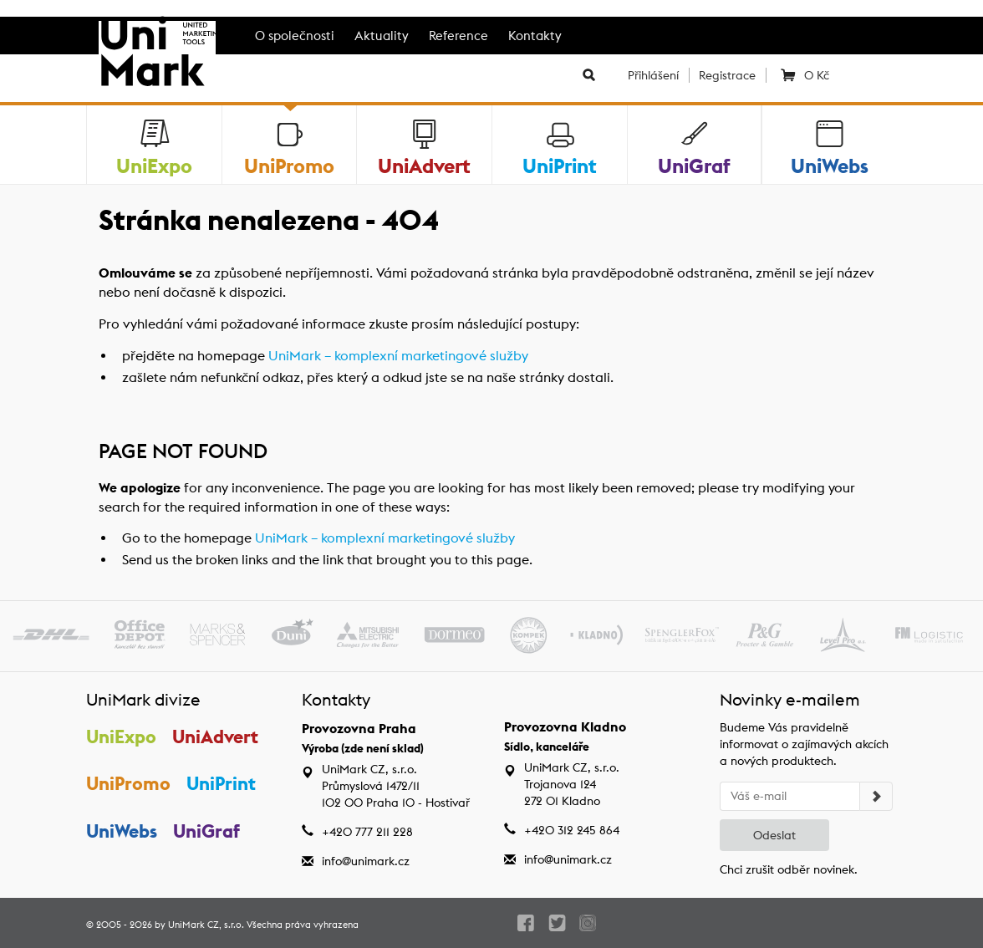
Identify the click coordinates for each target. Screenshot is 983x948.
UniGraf (206, 831)
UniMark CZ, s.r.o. (206, 924)
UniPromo (128, 783)
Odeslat (774, 835)
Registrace (727, 75)
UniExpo (121, 736)
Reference (458, 35)
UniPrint (221, 783)
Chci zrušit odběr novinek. (789, 869)
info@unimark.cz (366, 861)
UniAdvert (215, 736)
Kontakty (535, 35)
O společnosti (294, 35)
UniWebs (121, 831)
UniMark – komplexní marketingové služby (398, 356)
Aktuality (381, 35)
